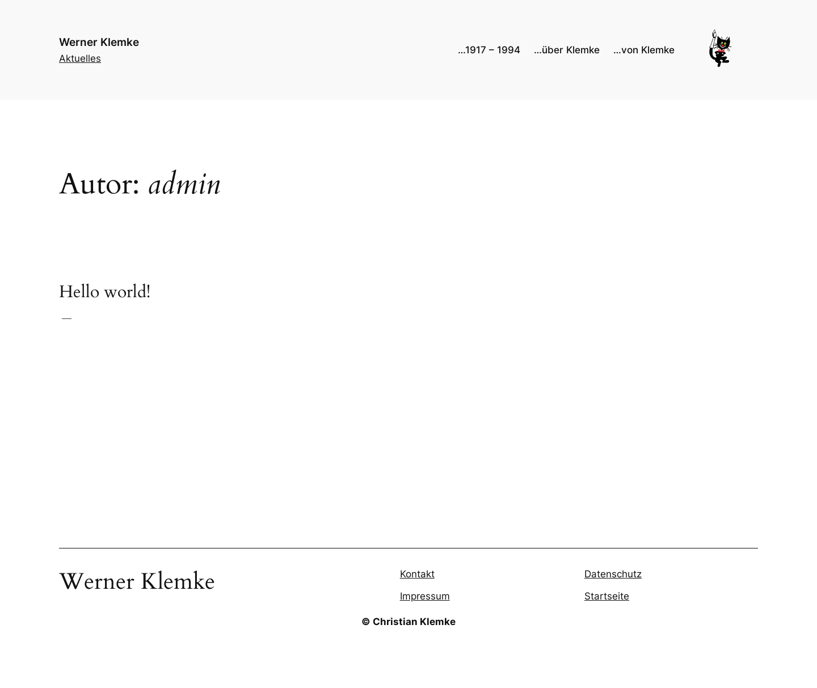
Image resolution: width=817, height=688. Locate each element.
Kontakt (417, 574)
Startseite (606, 596)
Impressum (425, 596)
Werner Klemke (99, 42)
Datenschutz (613, 574)
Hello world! (104, 292)
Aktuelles (80, 58)
